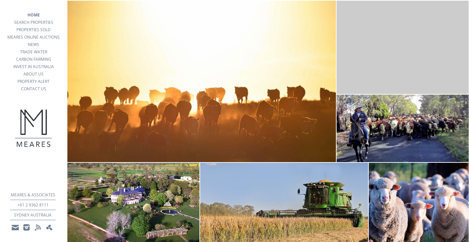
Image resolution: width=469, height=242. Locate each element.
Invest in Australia (33, 66)
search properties (33, 22)
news (33, 44)
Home (33, 15)
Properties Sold (33, 30)
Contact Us (33, 89)
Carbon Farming (33, 59)
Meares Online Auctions (33, 37)
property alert (33, 81)
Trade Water (33, 52)
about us (33, 74)
